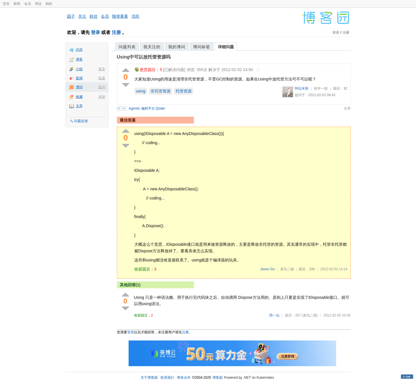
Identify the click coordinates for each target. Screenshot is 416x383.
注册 (116, 32)
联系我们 (167, 378)
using (140, 91)
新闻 (16, 4)
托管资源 (184, 91)
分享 (347, 108)
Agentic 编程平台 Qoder (147, 108)
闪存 (79, 50)
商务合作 (184, 378)
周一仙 (274, 315)
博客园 (217, 378)
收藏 (79, 97)
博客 (79, 59)
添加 (101, 97)
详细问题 (226, 47)
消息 (135, 16)
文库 (79, 106)
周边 (38, 4)
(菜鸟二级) (310, 315)
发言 (101, 69)
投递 (101, 78)
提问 (101, 87)
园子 (71, 16)
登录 (95, 32)
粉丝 (94, 16)
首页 (6, 4)
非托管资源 (161, 91)
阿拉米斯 (302, 88)
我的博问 (176, 47)
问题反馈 (81, 121)
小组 (79, 69)
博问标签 (201, 47)
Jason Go (267, 269)
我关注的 (152, 47)
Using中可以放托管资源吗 (144, 57)
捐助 (48, 4)
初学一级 (321, 88)
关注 (82, 16)
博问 (79, 87)
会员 (27, 4)
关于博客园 (149, 378)
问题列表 (127, 47)
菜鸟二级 (287, 269)
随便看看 (120, 16)
